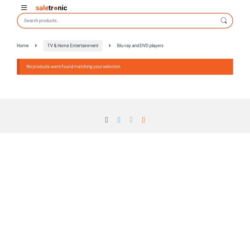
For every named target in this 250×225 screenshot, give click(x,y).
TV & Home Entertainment (72, 45)
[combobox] (116, 20)
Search (223, 20)
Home (23, 45)
